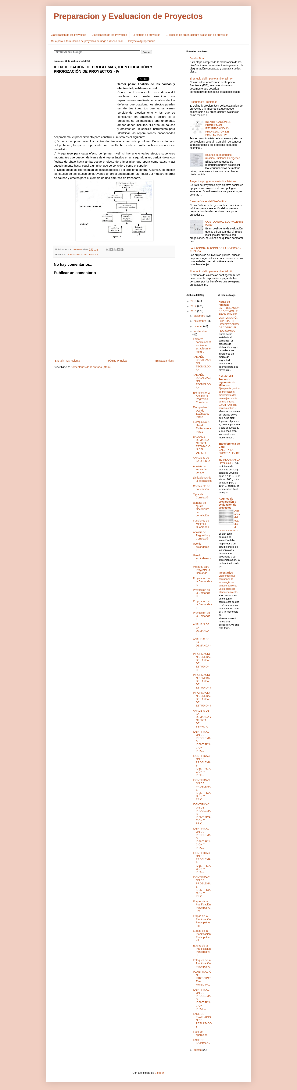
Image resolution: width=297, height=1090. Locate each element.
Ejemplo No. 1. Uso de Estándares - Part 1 (202, 426)
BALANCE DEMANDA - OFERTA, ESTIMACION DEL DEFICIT (202, 444)
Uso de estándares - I (202, 558)
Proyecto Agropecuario (141, 41)
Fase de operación (200, 1033)
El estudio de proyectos (146, 34)
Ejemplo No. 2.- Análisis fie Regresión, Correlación (202, 397)
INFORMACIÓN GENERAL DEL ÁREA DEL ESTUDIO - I (202, 699)
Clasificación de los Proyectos (109, 34)
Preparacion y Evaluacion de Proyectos (128, 16)
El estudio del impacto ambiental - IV (211, 78)
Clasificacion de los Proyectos (68, 34)
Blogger (159, 1072)
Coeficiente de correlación (201, 488)
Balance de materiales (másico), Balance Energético (222, 156)
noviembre (200, 320)
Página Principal (117, 360)
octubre (198, 326)
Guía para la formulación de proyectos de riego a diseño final (87, 41)
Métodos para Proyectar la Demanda (201, 570)
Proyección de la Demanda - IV (202, 581)
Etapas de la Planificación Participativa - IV (202, 906)
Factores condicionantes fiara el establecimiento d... (202, 345)
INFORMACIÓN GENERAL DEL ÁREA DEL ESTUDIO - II (202, 681)
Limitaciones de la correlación (202, 479)
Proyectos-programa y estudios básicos (213, 181)
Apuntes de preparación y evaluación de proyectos (227, 503)
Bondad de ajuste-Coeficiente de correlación (201, 509)
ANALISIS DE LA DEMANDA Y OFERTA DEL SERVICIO (202, 718)
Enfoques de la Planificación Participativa (202, 963)
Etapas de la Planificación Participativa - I (202, 950)
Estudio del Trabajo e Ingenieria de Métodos (227, 381)
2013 (194, 311)
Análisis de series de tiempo (200, 469)
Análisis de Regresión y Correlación (201, 535)
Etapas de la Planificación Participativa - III (202, 921)
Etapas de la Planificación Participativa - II (202, 935)
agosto (198, 1049)
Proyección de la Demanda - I (202, 616)
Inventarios (226, 572)
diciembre (200, 315)
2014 (194, 306)
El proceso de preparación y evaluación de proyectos (197, 34)
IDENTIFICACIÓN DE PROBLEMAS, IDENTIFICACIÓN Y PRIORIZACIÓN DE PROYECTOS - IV (218, 128)
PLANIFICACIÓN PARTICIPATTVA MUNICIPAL (202, 978)
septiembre (200, 331)
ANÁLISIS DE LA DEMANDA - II (202, 629)
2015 (194, 301)
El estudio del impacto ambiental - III (211, 271)
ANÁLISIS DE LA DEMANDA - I (202, 644)
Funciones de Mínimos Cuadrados (201, 524)
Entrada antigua (164, 360)
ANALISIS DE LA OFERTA (201, 459)
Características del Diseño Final (208, 201)
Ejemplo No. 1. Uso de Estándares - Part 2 (202, 412)
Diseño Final (197, 58)
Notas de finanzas (224, 303)
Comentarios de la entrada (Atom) (91, 367)
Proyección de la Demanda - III (202, 593)
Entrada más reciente (67, 360)
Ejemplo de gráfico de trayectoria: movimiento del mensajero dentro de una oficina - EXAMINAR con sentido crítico (229, 398)
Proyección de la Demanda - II (202, 604)
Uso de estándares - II (202, 547)
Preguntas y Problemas (203, 101)
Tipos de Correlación (201, 496)
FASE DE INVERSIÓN (201, 1042)
